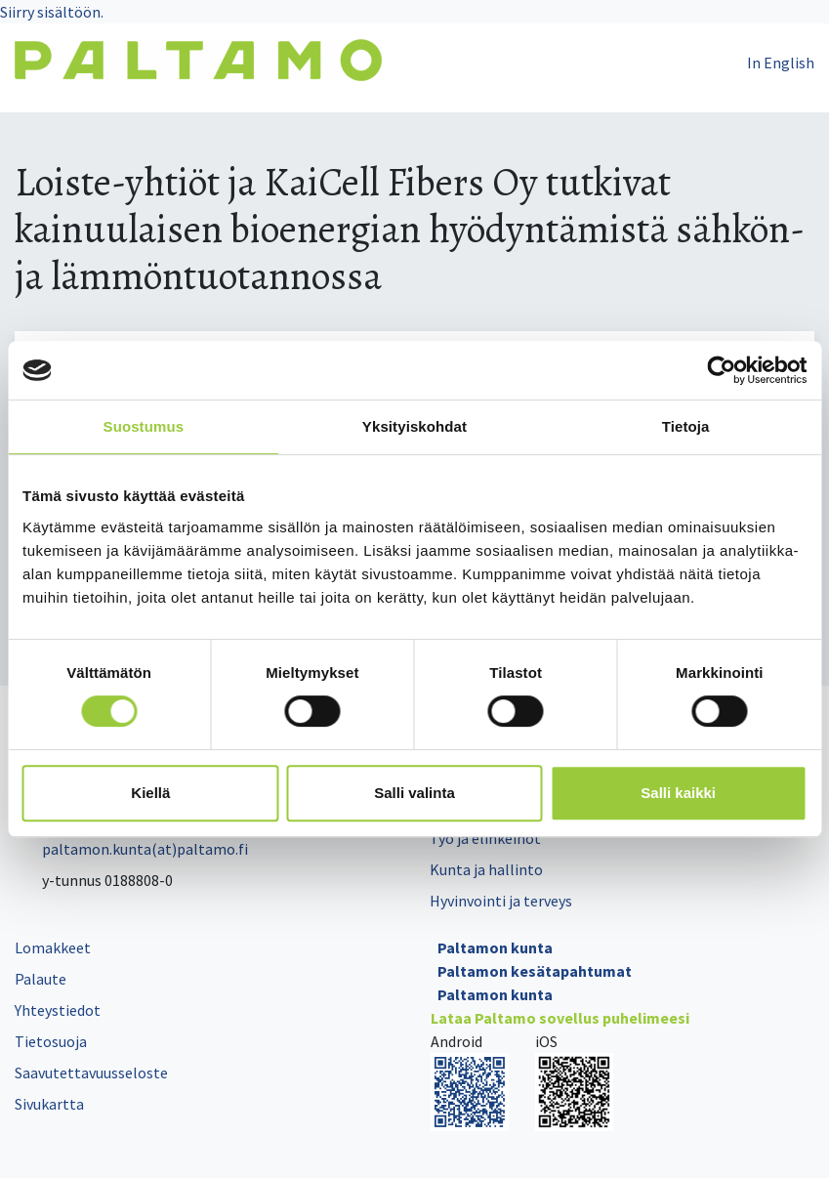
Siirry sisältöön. (52, 11)
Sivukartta (49, 1104)
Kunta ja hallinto (486, 869)
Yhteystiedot (58, 1010)
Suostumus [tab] (144, 426)
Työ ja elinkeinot (485, 838)
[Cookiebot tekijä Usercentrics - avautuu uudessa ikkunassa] (721, 370)
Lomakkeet (53, 947)
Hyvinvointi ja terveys (501, 900)
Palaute (40, 979)
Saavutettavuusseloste (91, 1072)
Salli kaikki (678, 792)
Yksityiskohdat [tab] (414, 426)
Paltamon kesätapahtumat (534, 971)
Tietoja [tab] (686, 426)
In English (780, 62)
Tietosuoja (51, 1041)
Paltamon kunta (495, 947)
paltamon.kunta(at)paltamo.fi (131, 849)
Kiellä (150, 792)
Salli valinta (414, 792)
